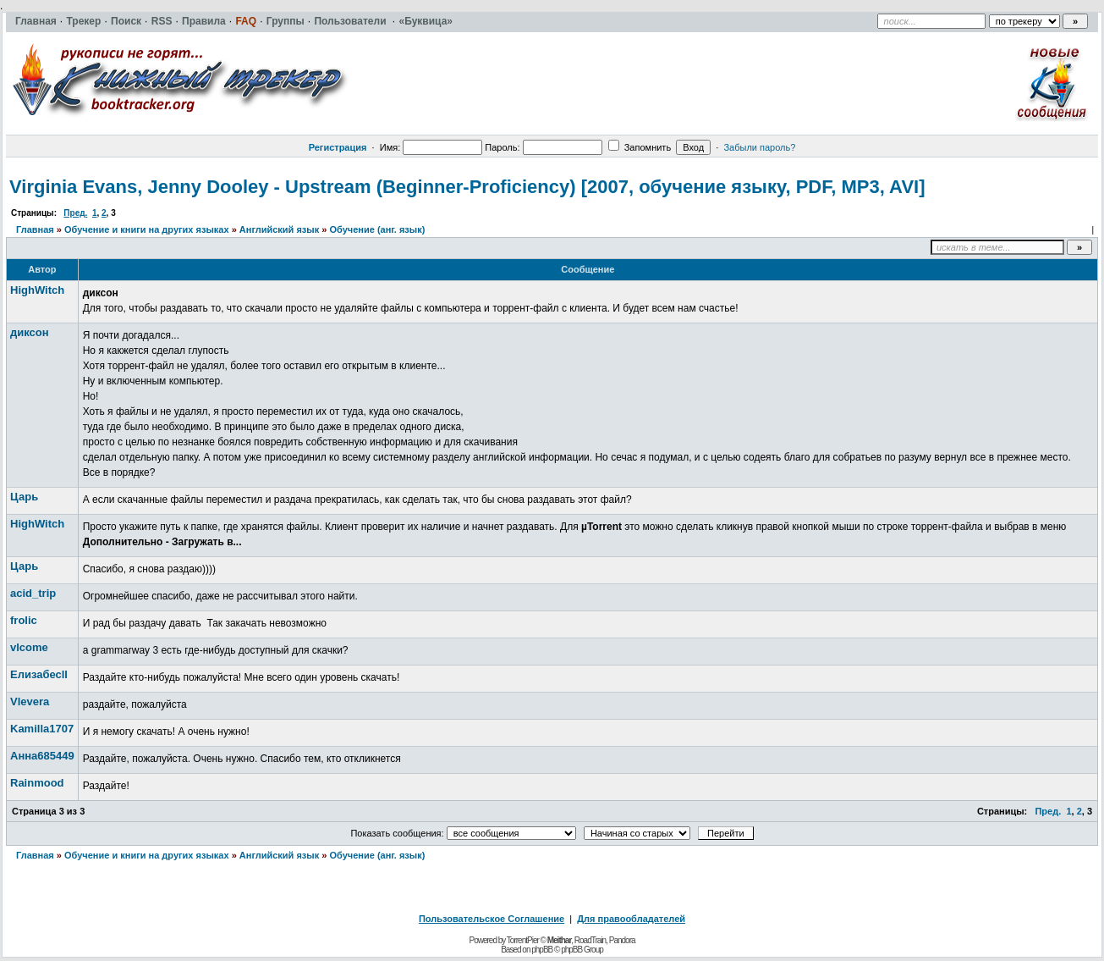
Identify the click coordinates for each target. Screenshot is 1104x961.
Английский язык (279, 229)
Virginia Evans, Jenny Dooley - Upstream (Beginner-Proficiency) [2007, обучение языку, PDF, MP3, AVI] (467, 186)
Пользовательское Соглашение (491, 919)
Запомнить (639, 147)
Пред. (75, 213)
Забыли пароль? (759, 147)
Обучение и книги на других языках (146, 229)
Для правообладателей (631, 919)
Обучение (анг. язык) (377, 229)
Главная (35, 229)
